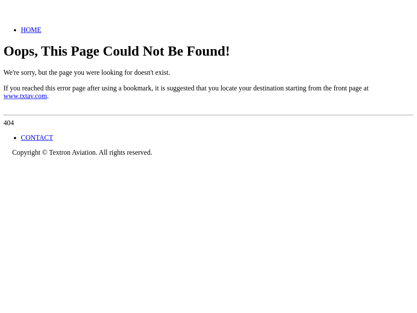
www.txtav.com (25, 96)
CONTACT (37, 137)
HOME (31, 29)
